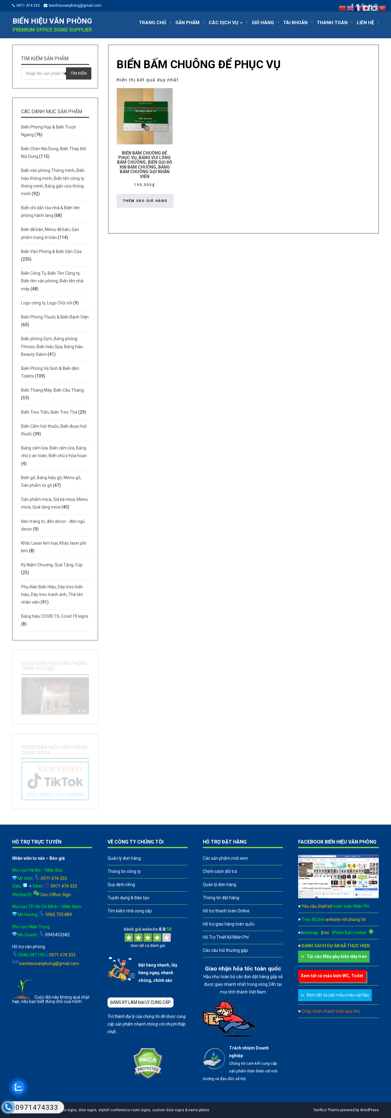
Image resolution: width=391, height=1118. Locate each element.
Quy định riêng (121, 884)
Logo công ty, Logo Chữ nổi (46, 302)
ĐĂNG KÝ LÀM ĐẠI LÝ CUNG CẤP (140, 1002)
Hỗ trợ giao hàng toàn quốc (228, 924)
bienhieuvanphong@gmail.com (75, 5)
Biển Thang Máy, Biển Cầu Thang (52, 390)
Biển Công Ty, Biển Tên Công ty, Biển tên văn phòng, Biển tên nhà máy (52, 281)
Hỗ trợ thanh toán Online (226, 910)
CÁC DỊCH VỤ (226, 22)
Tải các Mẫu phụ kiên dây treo (337, 956)
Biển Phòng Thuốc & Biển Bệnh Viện (55, 317)
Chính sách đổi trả (220, 871)
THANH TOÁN (332, 22)
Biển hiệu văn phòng (52, 21)
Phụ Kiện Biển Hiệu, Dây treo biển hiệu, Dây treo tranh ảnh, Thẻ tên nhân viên (52, 594)
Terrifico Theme (326, 1110)
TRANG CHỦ (152, 22)
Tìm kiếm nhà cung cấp (130, 910)
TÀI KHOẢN (295, 22)
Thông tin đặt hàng (221, 897)
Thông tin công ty (124, 871)
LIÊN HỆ (365, 22)
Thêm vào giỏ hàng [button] (145, 201)
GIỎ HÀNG (263, 22)
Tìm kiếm (79, 73)
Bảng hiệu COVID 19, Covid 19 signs (54, 616)
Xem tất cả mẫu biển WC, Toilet (332, 975)
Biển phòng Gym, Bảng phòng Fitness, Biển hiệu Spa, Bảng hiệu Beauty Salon (52, 346)
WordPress (369, 1110)
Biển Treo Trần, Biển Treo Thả (49, 412)
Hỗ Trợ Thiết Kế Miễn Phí (226, 937)
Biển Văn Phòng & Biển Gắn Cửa (51, 251)
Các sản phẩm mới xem (225, 858)
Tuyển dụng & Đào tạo (128, 897)
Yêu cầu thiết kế (335, 906)
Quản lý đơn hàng (124, 858)
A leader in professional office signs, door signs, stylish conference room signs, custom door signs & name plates (112, 1110)
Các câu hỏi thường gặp (225, 950)
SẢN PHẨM (187, 22)
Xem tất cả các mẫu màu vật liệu (337, 995)
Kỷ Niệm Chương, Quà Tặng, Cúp (52, 564)
